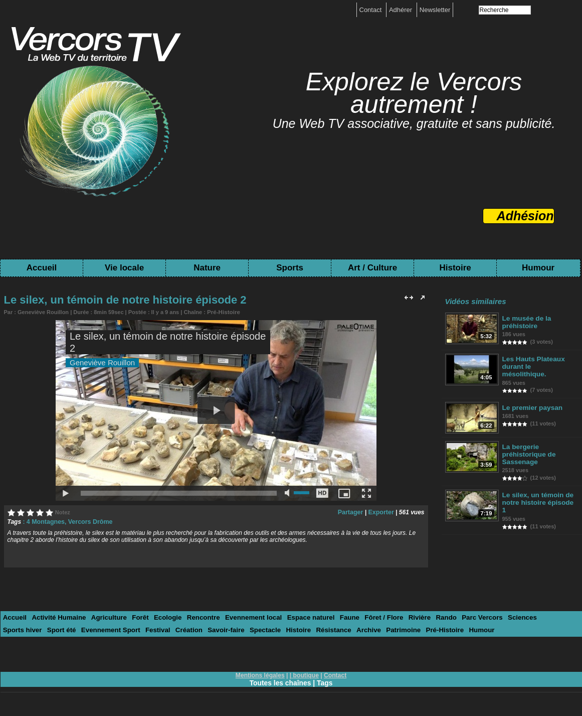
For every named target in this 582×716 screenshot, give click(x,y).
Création (141, 629)
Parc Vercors (470, 617)
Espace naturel (303, 617)
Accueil (42, 267)
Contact (371, 10)
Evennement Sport (65, 629)
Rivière (409, 617)
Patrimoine (350, 629)
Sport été (17, 629)
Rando (435, 617)
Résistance (282, 629)
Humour (538, 267)
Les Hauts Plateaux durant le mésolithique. (538, 362)
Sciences (509, 617)
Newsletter (435, 10)
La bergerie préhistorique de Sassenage (528, 447)
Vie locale (124, 267)
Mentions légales (260, 674)
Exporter (381, 511)
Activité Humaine (57, 617)
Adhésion (525, 216)
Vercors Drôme (88, 521)
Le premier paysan (531, 400)
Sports (289, 267)
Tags (325, 682)
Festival (111, 629)
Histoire (455, 267)
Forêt (137, 617)
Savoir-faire (177, 629)
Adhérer (401, 10)
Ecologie (163, 617)
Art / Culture (372, 267)
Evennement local (247, 617)
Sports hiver (547, 617)
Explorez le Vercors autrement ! (414, 93)
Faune (340, 617)
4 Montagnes (45, 521)
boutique (306, 674)
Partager (352, 511)
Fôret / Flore (374, 617)
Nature (207, 267)
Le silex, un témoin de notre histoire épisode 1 (539, 491)
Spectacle (215, 629)
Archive (316, 629)
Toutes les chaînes (280, 682)
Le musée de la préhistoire (526, 322)
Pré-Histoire (222, 312)
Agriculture (106, 617)
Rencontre (198, 617)
